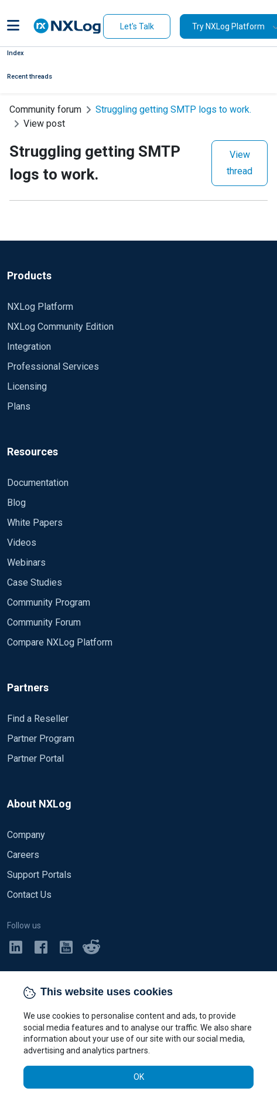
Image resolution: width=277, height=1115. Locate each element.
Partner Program (40, 738)
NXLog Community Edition (60, 326)
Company (26, 834)
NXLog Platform (40, 306)
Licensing (27, 386)
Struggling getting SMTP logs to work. (173, 109)
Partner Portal (35, 758)
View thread (239, 163)
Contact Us (29, 894)
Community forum (45, 109)
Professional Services (53, 366)
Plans (18, 406)
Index (15, 53)
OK (139, 1077)
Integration (29, 346)
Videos (21, 542)
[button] (13, 26)
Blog (16, 502)
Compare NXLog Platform (59, 642)
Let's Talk (137, 26)
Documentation (38, 482)
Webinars (26, 562)
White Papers (35, 522)
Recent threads (29, 76)
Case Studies (34, 582)
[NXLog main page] (67, 26)
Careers (23, 854)
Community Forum (44, 622)
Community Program (48, 602)
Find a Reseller (38, 718)
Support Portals (39, 874)
